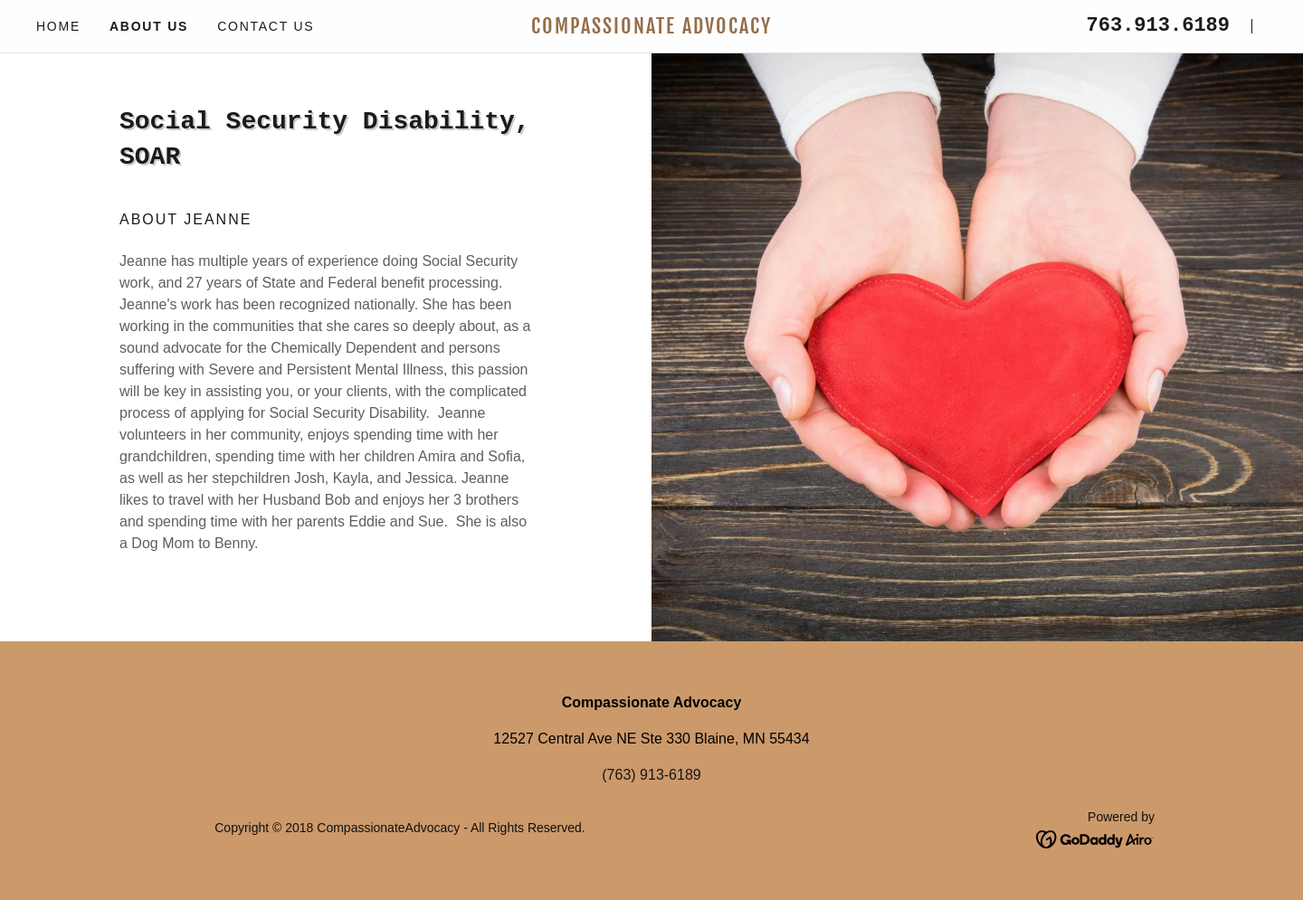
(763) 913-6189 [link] (651, 774)
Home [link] (58, 26)
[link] (651, 28)
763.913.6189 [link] (1158, 25)
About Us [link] (148, 26)
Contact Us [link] (265, 26)
